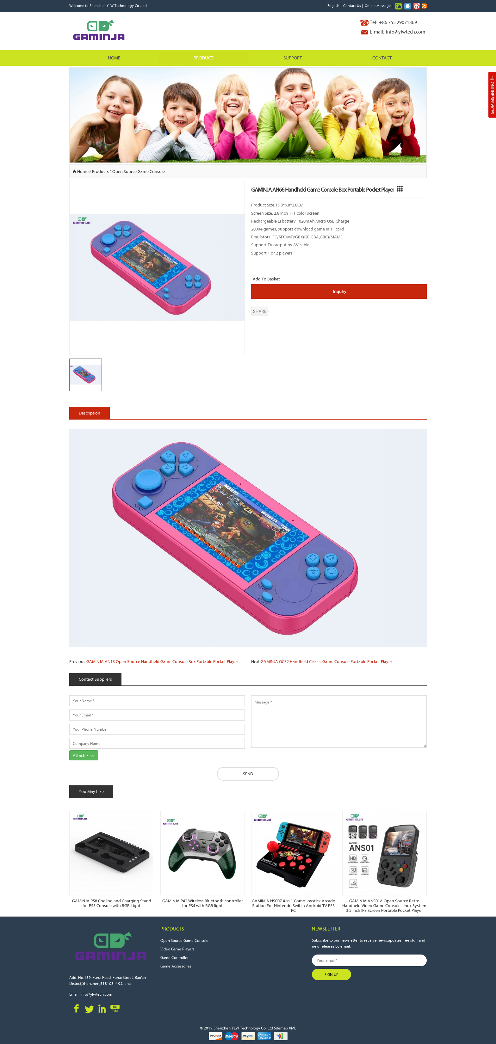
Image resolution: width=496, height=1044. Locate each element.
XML (292, 1027)
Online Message (378, 5)
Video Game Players (177, 948)
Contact (382, 58)
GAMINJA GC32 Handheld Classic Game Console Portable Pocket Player (326, 662)
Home (114, 58)
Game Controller (174, 957)
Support (292, 58)
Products (100, 171)
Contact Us (352, 5)
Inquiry (339, 291)
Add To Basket (266, 279)
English (333, 5)
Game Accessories (175, 965)
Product (203, 58)
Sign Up (331, 974)
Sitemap (281, 1027)
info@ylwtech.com (405, 31)
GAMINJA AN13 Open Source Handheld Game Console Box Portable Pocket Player (162, 662)
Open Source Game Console (138, 171)
